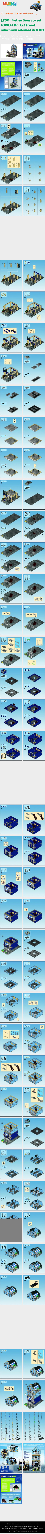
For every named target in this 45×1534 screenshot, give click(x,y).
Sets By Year (9, 13)
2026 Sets (18, 13)
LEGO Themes (28, 13)
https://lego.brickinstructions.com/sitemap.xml (25, 1531)
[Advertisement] (20, 238)
